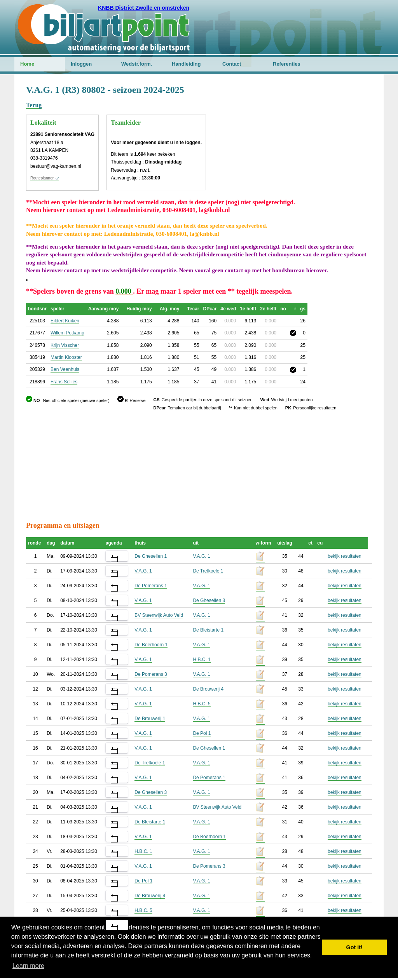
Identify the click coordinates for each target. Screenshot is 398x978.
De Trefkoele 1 (208, 571)
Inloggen (81, 64)
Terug (34, 105)
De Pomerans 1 (150, 585)
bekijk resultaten (344, 556)
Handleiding (186, 64)
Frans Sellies (64, 382)
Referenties (286, 64)
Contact (231, 64)
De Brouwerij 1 (149, 718)
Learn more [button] (28, 965)
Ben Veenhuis (65, 369)
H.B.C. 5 (201, 704)
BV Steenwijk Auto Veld (158, 615)
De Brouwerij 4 (208, 689)
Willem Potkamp (67, 333)
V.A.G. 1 (201, 556)
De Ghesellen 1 (150, 556)
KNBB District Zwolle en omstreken (143, 8)
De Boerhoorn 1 (151, 644)
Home (27, 64)
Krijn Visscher (65, 345)
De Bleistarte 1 (208, 630)
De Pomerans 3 (150, 674)
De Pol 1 (202, 733)
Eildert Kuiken (65, 321)
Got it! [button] (354, 947)
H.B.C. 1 (201, 659)
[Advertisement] (325, 122)
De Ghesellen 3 (209, 600)
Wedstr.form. (136, 64)
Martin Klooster (66, 357)
